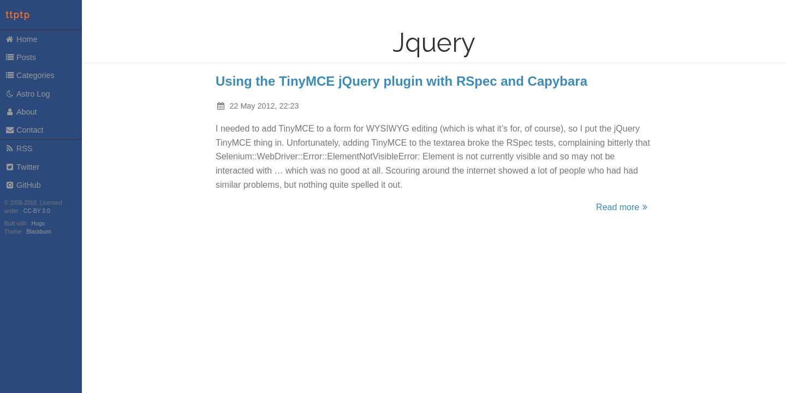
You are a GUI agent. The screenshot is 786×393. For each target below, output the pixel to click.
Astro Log (27, 94)
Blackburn (39, 232)
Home (21, 39)
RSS (19, 148)
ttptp (18, 15)
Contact (24, 130)
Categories (30, 75)
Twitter (22, 167)
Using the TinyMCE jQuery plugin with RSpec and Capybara (401, 81)
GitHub (23, 185)
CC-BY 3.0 (36, 211)
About (21, 112)
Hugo (38, 224)
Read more (623, 207)
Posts (20, 57)
